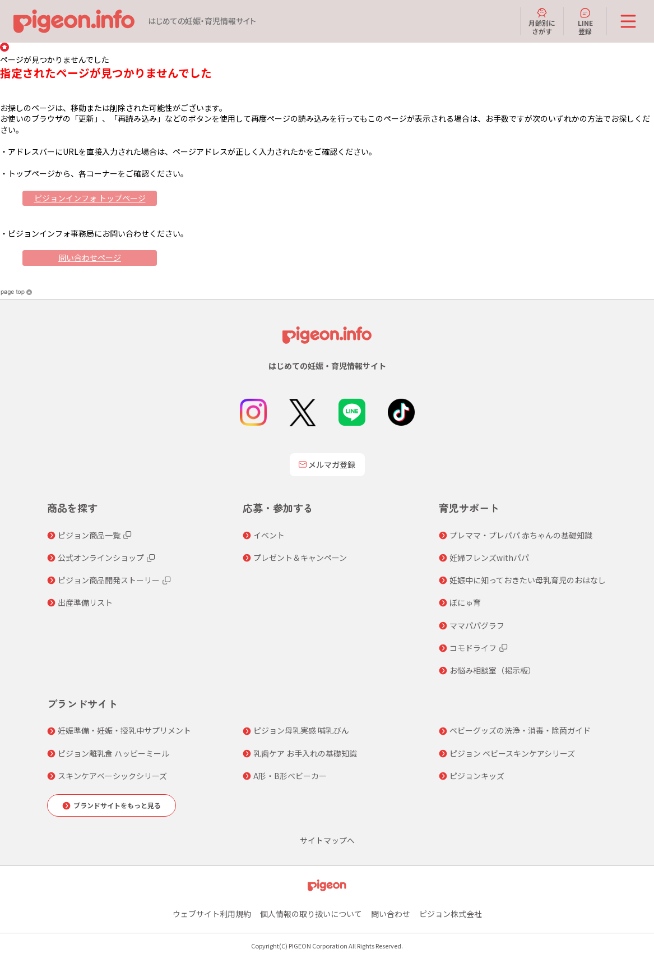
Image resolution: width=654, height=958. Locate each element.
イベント (269, 535)
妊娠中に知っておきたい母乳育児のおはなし (527, 580)
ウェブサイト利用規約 (212, 913)
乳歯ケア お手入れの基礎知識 (305, 753)
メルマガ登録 (327, 464)
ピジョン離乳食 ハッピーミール (113, 753)
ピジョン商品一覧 (89, 535)
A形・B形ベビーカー (290, 775)
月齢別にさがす (541, 21)
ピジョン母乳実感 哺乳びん (301, 730)
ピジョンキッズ (476, 775)
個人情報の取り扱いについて (311, 913)
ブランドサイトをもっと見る (117, 805)
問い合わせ (390, 913)
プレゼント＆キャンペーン (300, 557)
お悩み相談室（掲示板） (492, 670)
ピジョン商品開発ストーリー (109, 580)
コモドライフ (473, 647)
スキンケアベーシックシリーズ (112, 775)
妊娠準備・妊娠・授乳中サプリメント (124, 730)
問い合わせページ (89, 257)
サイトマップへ (327, 840)
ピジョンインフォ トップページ (90, 198)
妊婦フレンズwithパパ (489, 557)
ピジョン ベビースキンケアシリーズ (512, 753)
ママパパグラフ (476, 625)
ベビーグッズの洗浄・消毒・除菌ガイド (520, 730)
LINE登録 (585, 21)
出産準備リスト (85, 602)
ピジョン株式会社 (450, 913)
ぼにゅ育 (465, 602)
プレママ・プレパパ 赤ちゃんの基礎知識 (520, 535)
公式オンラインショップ (101, 557)
